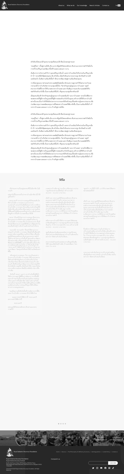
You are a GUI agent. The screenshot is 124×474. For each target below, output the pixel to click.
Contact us (105, 5)
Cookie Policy (106, 452)
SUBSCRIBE (113, 463)
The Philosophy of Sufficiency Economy (79, 452)
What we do (70, 5)
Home (58, 452)
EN (119, 5)
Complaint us (55, 459)
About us (61, 5)
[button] (58, 423)
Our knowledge (82, 5)
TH (116, 5)
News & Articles (94, 5)
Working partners (96, 452)
